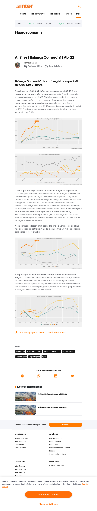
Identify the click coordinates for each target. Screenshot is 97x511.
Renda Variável (38, 14)
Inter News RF (20, 472)
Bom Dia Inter (20, 448)
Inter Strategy (20, 466)
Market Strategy (21, 438)
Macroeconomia (55, 438)
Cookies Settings (48, 504)
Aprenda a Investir (56, 465)
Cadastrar (65, 424)
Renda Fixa (55, 14)
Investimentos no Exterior (59, 448)
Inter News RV (20, 469)
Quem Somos (54, 462)
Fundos (68, 14)
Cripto (23, 14)
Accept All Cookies (48, 494)
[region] (48, 494)
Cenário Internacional (57, 454)
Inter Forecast (20, 441)
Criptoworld (19, 445)
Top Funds (19, 475)
